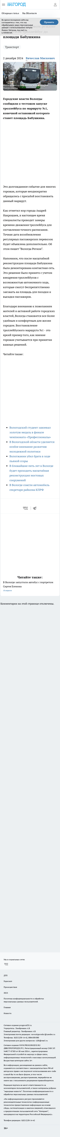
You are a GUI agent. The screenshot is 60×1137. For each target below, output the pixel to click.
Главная (7, 1007)
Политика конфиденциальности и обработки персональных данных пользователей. (24, 1000)
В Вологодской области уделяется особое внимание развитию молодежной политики (32, 446)
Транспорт (12, 47)
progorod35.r (25, 1025)
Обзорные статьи (10, 13)
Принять (49, 22)
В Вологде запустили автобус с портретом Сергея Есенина (30, 587)
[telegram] (35, 508)
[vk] (25, 508)
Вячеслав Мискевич (40, 58)
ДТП (6, 975)
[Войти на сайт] (55, 4)
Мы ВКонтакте (29, 13)
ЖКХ (6, 993)
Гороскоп (8, 981)
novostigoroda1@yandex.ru (43, 1034)
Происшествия (10, 987)
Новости (7, 1013)
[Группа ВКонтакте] (6, 964)
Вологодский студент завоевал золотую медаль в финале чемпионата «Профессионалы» (30, 432)
